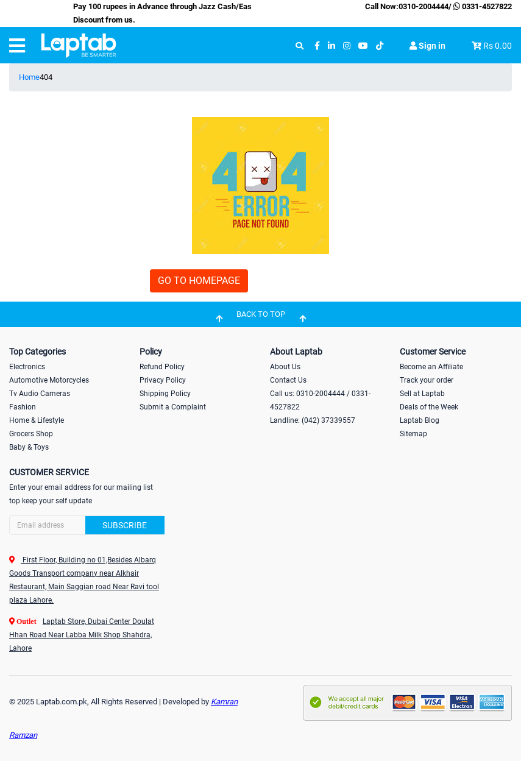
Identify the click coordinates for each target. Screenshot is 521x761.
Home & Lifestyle (36, 420)
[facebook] (317, 46)
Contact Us (288, 380)
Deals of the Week (429, 407)
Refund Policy (162, 367)
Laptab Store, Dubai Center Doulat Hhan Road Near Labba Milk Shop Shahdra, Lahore (81, 635)
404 (46, 77)
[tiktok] (379, 46)
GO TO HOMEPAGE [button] (199, 280)
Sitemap (413, 434)
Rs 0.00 (497, 46)
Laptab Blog (419, 420)
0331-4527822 (482, 6)
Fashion (22, 407)
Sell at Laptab (422, 393)
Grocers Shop (31, 434)
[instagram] (346, 46)
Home (29, 77)
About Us (285, 367)
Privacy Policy (163, 380)
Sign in (427, 46)
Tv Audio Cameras (39, 393)
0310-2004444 (423, 6)
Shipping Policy (165, 393)
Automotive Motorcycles (49, 380)
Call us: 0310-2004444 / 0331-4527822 (320, 400)
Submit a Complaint (173, 407)
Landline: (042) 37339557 (312, 420)
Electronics (27, 367)
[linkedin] (331, 46)
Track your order (426, 380)
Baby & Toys (29, 447)
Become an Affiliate (431, 367)
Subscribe (124, 525)
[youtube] (363, 46)
